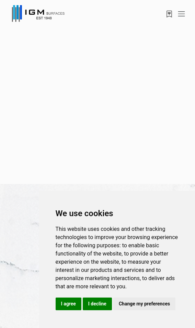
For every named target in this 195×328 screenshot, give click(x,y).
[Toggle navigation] (181, 13)
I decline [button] (97, 303)
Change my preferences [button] (144, 303)
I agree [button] (68, 303)
